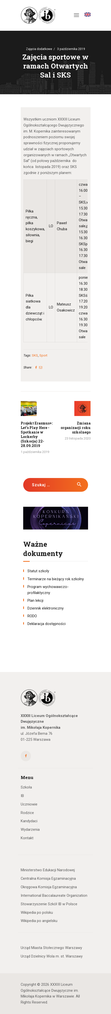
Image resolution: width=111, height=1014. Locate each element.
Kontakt (27, 838)
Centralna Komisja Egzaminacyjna (48, 878)
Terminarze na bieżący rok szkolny (55, 579)
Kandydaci (29, 821)
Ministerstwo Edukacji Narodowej (48, 870)
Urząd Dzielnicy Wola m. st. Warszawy (52, 956)
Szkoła (26, 787)
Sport (43, 355)
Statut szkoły (38, 571)
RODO (32, 616)
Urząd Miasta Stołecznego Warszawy (51, 948)
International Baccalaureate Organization (54, 895)
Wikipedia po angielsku (39, 920)
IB (22, 796)
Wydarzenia (30, 829)
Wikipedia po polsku (37, 912)
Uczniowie (29, 804)
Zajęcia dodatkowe (39, 49)
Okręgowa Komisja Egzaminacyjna (49, 887)
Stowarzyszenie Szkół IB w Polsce (49, 904)
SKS (35, 355)
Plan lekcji (35, 600)
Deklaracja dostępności (46, 624)
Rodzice (27, 812)
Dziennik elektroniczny (45, 608)
